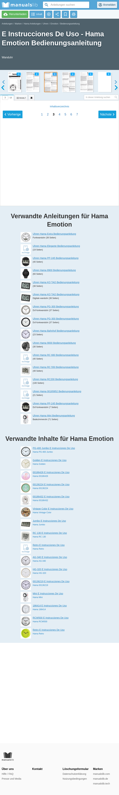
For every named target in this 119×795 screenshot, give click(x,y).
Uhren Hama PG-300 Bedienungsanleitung (56, 407)
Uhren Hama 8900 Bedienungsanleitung (54, 370)
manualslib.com (101, 773)
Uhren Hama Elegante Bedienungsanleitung (56, 346)
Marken (18, 24)
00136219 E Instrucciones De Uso (51, 681)
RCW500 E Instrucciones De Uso (50, 718)
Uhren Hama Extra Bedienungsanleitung (54, 334)
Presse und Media (11, 778)
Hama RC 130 (39, 637)
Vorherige (12, 284)
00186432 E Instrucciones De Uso (51, 597)
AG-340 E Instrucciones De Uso (50, 657)
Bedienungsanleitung (70, 24)
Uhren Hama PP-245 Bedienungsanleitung (56, 358)
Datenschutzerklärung (74, 773)
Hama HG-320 (39, 673)
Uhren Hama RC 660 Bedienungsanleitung (56, 455)
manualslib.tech (101, 783)
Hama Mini (38, 698)
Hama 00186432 (40, 601)
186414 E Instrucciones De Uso (50, 706)
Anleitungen (7, 24)
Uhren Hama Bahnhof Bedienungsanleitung (56, 431)
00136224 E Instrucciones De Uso (51, 584)
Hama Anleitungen (32, 24)
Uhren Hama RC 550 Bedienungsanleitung (56, 467)
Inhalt (59, 276)
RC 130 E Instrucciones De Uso (50, 633)
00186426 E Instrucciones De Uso (51, 572)
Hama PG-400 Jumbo (43, 552)
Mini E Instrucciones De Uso (48, 694)
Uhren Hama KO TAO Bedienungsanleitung (56, 382)
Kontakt (37, 768)
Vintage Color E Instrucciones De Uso (53, 609)
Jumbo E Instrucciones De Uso (49, 621)
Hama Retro (38, 649)
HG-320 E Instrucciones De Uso (50, 669)
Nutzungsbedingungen (75, 778)
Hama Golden (39, 564)
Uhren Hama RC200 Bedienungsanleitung (55, 479)
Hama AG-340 (39, 661)
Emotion (54, 24)
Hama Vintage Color (42, 613)
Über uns (8, 768)
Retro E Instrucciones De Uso (49, 645)
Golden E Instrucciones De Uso (49, 560)
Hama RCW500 (40, 722)
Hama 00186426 (40, 576)
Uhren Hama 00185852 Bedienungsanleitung (57, 491)
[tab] (7, 97)
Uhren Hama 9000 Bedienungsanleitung (54, 443)
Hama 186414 (39, 710)
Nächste (107, 284)
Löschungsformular (76, 768)
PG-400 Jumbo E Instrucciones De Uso (54, 548)
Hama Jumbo (39, 625)
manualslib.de (100, 778)
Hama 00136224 (40, 588)
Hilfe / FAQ (7, 773)
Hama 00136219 (40, 685)
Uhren (46, 24)
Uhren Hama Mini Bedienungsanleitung (54, 516)
